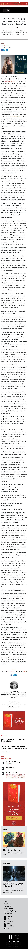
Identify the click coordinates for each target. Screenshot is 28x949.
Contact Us (7, 906)
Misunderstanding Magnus (14, 702)
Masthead (7, 904)
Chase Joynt (4, 743)
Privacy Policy (8, 908)
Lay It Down (10, 767)
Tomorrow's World (15, 116)
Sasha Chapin (15, 27)
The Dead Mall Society (13, 762)
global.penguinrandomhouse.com (14, 946)
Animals (5, 847)
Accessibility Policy (10, 911)
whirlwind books (10, 81)
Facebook (10, 671)
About (6, 901)
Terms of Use (8, 913)
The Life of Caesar (12, 849)
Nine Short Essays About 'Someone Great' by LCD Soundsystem (14, 704)
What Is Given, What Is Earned (13, 884)
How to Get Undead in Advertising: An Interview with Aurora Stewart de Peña (14, 748)
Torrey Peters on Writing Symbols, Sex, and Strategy (12, 740)
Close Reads (7, 881)
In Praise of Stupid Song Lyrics (14, 706)
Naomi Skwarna (5, 751)
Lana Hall (9, 763)
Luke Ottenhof (10, 768)
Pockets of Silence (12, 772)
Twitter (24, 671)
